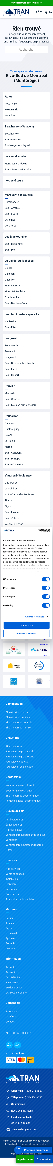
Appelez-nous (25, 1159)
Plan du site (12, 1144)
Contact (10, 1021)
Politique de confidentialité (33, 1144)
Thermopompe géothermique (22, 795)
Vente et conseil (15, 873)
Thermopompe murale (18, 727)
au (26, 1120)
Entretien (11, 884)
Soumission (44, 1159)
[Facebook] (9, 1045)
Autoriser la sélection (26, 633)
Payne (9, 928)
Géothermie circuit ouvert (20, 790)
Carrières (11, 1016)
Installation (12, 878)
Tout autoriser (27, 625)
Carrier (9, 918)
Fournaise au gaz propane (20, 756)
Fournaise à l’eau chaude (19, 766)
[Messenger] (17, 1045)
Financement (13, 982)
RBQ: (19, 1033)
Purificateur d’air (15, 819)
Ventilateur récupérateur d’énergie (24, 844)
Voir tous (11, 948)
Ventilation (11, 839)
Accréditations (14, 977)
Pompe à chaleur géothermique (23, 800)
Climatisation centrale (18, 717)
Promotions (12, 967)
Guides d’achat (14, 987)
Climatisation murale (17, 712)
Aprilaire (10, 938)
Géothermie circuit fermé (20, 785)
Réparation (12, 889)
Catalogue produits (16, 992)
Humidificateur (14, 829)
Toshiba (10, 923)
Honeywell (11, 933)
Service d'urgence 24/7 (21, 1129)
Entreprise (11, 1011)
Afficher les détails (34, 616)
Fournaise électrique (17, 761)
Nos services (13, 868)
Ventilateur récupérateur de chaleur (25, 834)
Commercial (12, 894)
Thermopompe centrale (19, 722)
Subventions (13, 972)
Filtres (9, 849)
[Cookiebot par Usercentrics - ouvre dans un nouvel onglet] (38, 530)
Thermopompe (14, 746)
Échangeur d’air (14, 824)
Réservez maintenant (20, 1110)
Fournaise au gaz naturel (19, 751)
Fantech (10, 943)
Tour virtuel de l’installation (20, 899)
